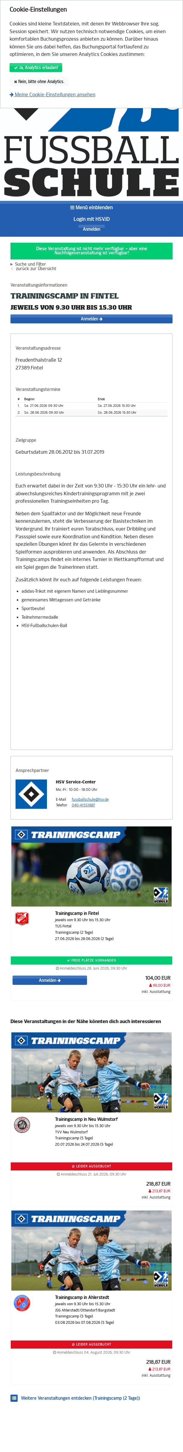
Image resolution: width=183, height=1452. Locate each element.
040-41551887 (83, 805)
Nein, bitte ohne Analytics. (39, 82)
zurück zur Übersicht (36, 268)
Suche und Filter (30, 264)
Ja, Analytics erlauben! (36, 67)
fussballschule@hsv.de (90, 799)
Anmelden (91, 229)
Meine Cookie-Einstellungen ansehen (52, 94)
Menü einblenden (91, 207)
